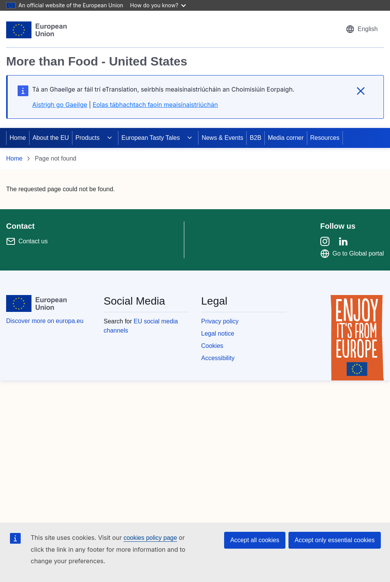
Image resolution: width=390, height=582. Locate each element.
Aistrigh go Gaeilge (59, 104)
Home (18, 137)
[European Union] (36, 29)
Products (87, 137)
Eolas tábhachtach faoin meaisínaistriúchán (155, 104)
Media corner (285, 137)
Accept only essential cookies (335, 540)
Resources (324, 137)
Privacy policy (220, 321)
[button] (361, 29)
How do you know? (158, 5)
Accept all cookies (254, 540)
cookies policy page (150, 537)
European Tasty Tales (150, 137)
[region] (195, 74)
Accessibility (217, 358)
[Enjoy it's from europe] (357, 337)
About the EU (51, 137)
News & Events (222, 137)
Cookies (212, 346)
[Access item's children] (109, 138)
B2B (255, 137)
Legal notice (217, 333)
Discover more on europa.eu (45, 321)
